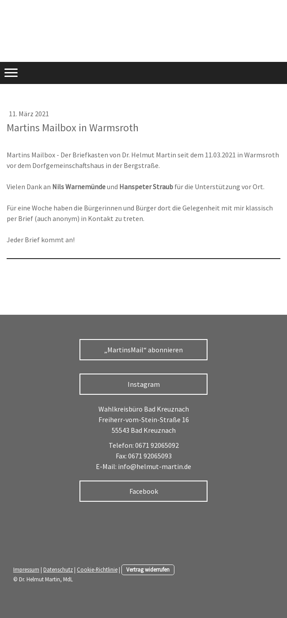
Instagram (144, 384)
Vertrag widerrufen (148, 569)
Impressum (26, 569)
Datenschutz (58, 569)
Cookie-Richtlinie (97, 569)
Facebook (143, 491)
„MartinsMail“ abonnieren (143, 349)
